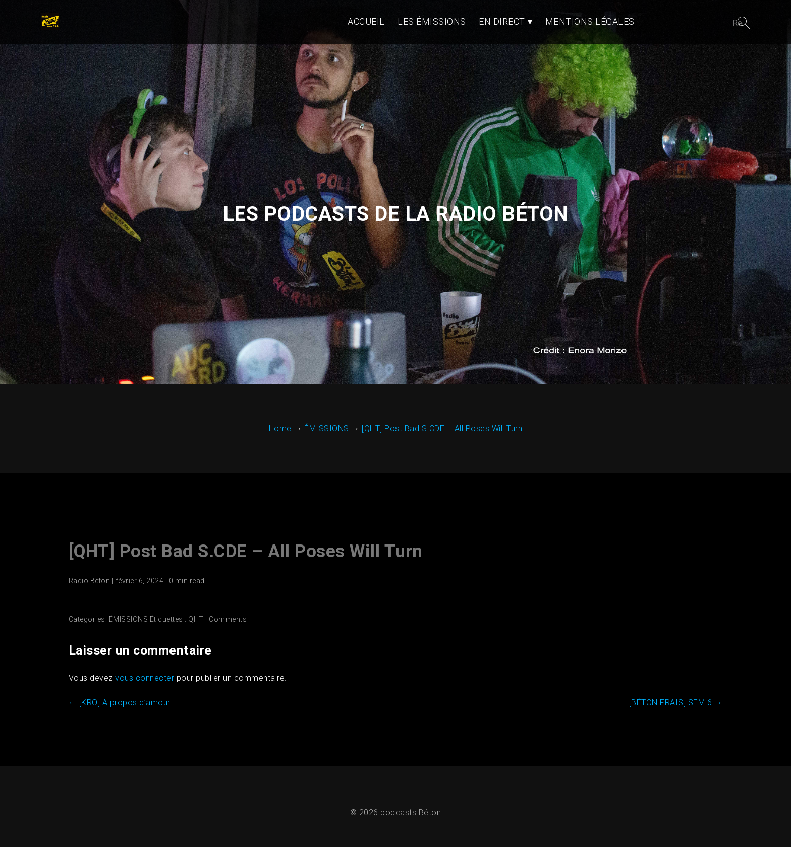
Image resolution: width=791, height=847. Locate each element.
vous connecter (144, 671)
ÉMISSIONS (128, 612)
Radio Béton (89, 574)
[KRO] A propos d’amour (119, 695)
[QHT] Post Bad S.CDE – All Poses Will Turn (245, 544)
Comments (227, 612)
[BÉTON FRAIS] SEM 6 (676, 695)
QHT (195, 612)
